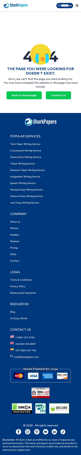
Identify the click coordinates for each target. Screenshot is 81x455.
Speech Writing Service (23, 183)
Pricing (14, 248)
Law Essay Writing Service (24, 203)
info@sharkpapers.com (24, 356)
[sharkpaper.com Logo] (40, 122)
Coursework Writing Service (25, 150)
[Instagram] (28, 432)
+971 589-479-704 (23, 350)
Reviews (14, 241)
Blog (12, 312)
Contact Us (58, 95)
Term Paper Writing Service (25, 144)
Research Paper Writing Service (27, 170)
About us (15, 222)
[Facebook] (18, 431)
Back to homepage (24, 95)
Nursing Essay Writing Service (26, 190)
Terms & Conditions (21, 280)
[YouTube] (45, 431)
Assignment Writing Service (25, 177)
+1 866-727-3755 (22, 337)
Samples (14, 235)
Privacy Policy (17, 286)
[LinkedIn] (54, 431)
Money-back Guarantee (23, 293)
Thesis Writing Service (22, 164)
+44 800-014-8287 (23, 343)
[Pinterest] (36, 431)
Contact (14, 261)
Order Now (64, 5)
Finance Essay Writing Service (26, 196)
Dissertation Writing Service (25, 157)
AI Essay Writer (18, 318)
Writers (14, 228)
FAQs (13, 254)
